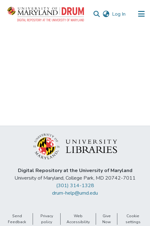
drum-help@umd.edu (75, 193)
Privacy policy (46, 218)
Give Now (106, 218)
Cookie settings (133, 218)
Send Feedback (17, 218)
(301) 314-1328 (75, 185)
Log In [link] (119, 14)
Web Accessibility (78, 218)
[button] (46, 14)
